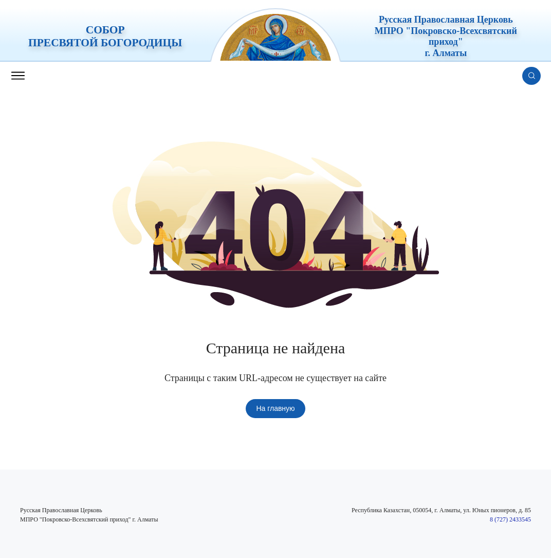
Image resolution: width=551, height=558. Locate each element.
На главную (275, 408)
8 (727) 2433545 (510, 519)
